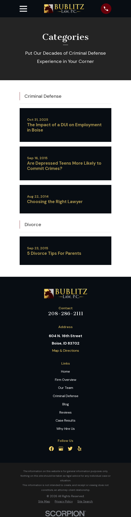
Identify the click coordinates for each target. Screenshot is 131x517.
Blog (65, 404)
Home (65, 371)
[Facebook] (51, 448)
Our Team (65, 387)
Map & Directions (65, 350)
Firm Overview (65, 379)
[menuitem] (44, 501)
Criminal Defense (65, 396)
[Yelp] (79, 448)
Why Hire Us (65, 428)
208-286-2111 (65, 313)
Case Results (65, 420)
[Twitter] (70, 448)
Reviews (65, 412)
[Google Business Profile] (61, 448)
